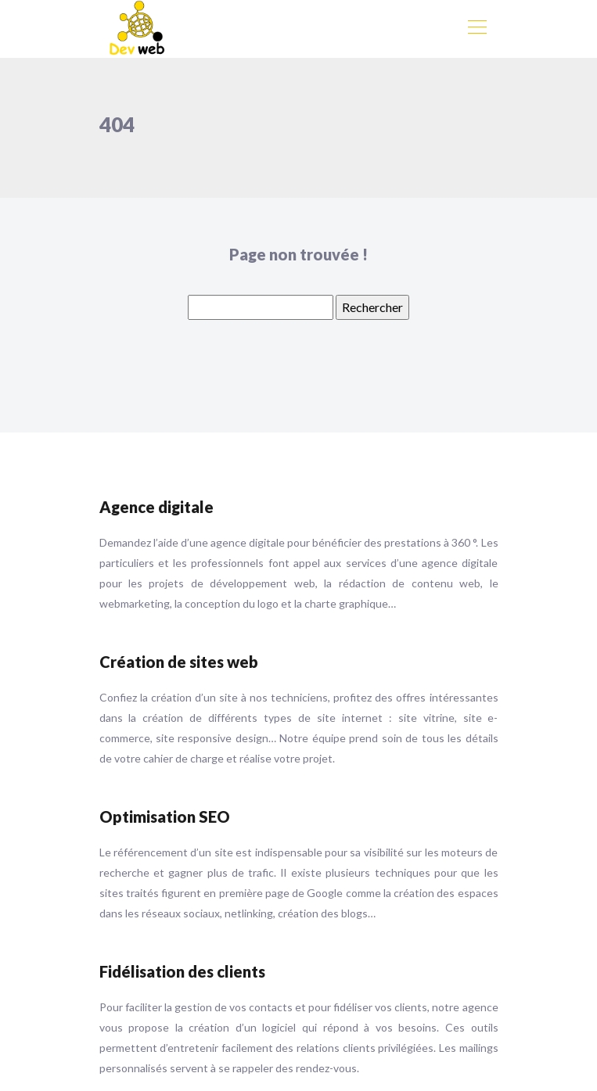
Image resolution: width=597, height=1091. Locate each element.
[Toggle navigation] (476, 29)
